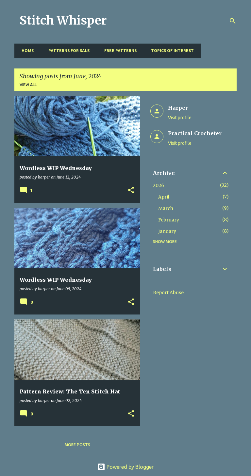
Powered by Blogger (125, 467)
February (168, 220)
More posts (77, 445)
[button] (131, 190)
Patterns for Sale (67, 50)
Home (26, 50)
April (163, 197)
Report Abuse (168, 292)
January (167, 231)
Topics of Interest (170, 50)
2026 (158, 185)
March (165, 208)
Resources (218, 50)
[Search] (233, 21)
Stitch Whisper (63, 20)
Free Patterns (118, 50)
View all (28, 85)
